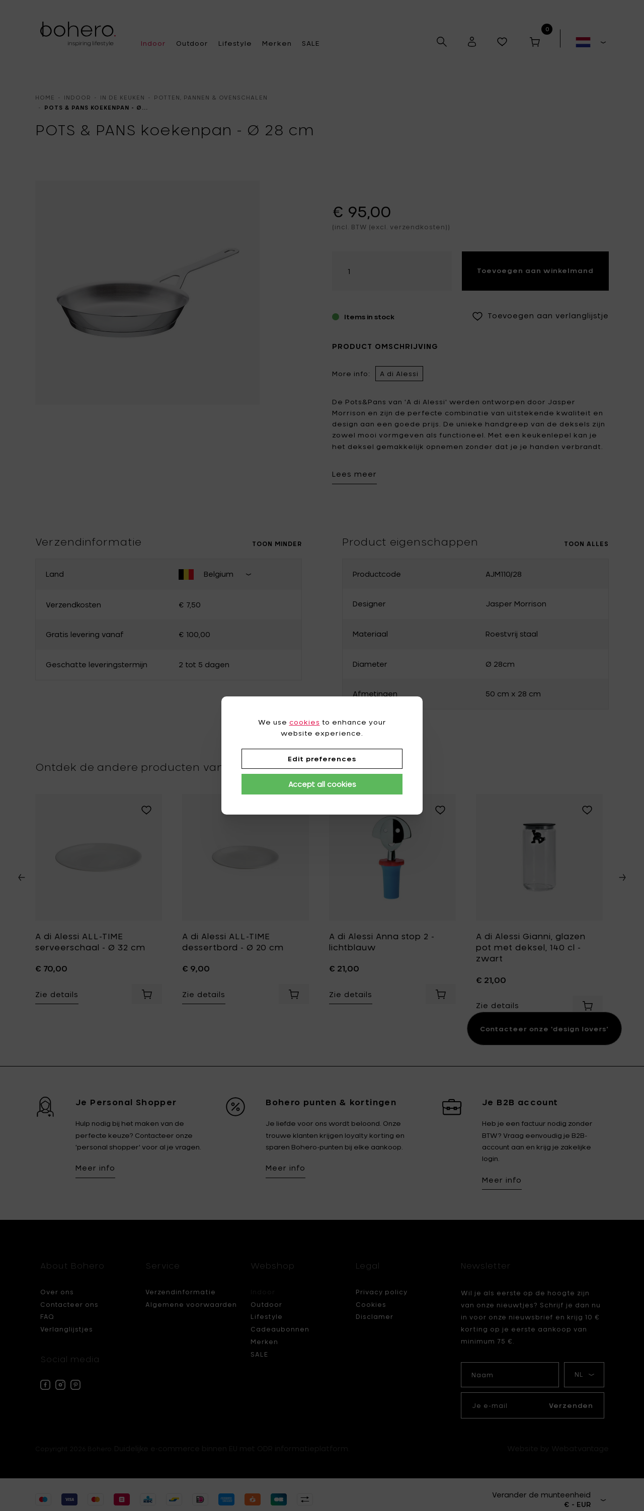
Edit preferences (322, 759)
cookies (304, 722)
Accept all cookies (322, 784)
